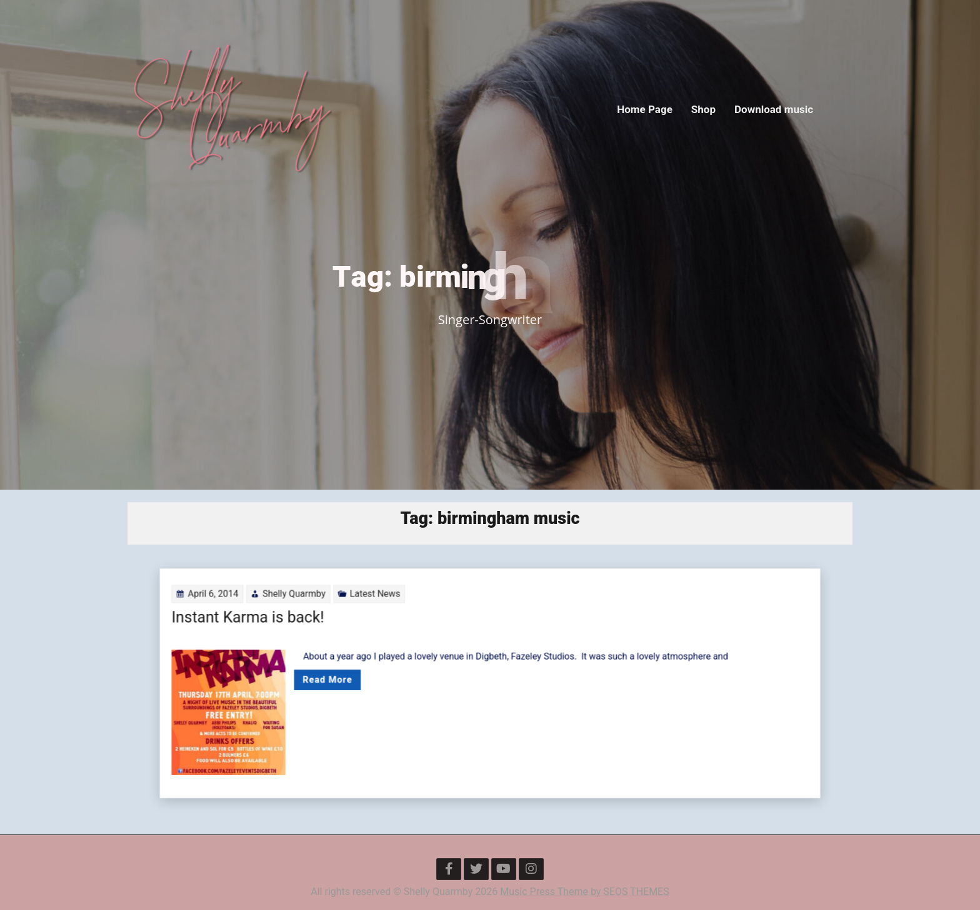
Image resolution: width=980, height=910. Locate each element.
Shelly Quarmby (348, 619)
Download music (773, 109)
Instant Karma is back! (314, 635)
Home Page (644, 109)
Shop (703, 109)
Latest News (407, 619)
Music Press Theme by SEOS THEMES (584, 892)
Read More (372, 680)
